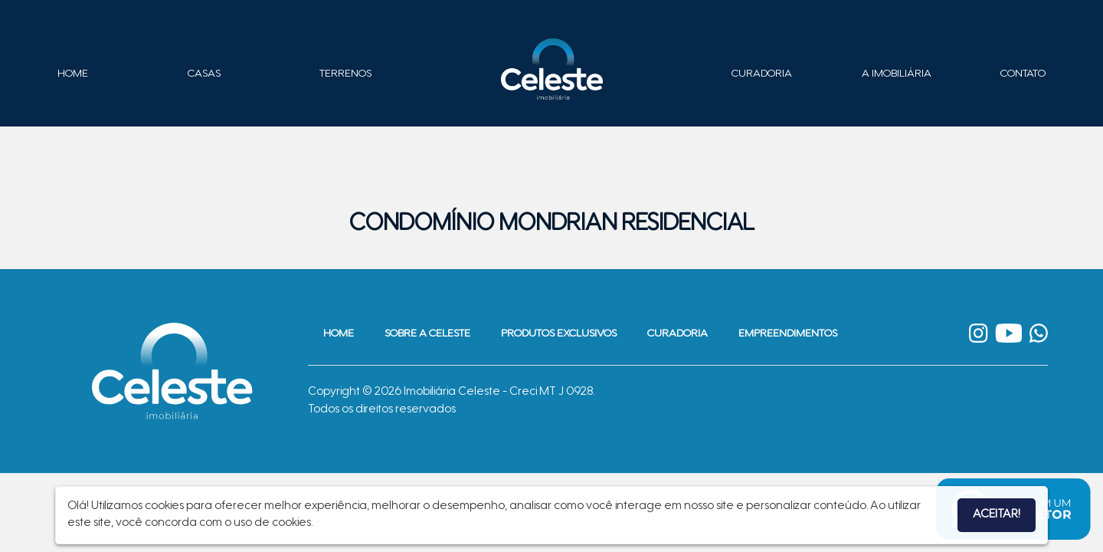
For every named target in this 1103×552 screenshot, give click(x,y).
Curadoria (762, 74)
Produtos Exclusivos (559, 334)
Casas (204, 74)
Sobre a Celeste (427, 334)
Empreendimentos (787, 334)
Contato (1023, 74)
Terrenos (345, 74)
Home (72, 74)
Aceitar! (996, 515)
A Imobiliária (896, 74)
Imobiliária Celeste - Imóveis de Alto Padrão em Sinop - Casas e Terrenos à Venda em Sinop (551, 69)
